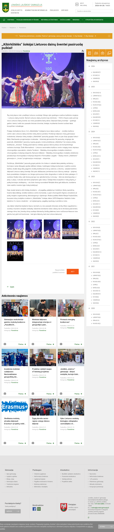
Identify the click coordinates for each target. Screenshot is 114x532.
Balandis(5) (97, 117)
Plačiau (20, 344)
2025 (93, 87)
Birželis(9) (96, 111)
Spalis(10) (96, 320)
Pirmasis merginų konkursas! (67, 320)
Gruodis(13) (97, 92)
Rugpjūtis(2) (97, 105)
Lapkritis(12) (97, 96)
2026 (93, 66)
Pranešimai (22, 27)
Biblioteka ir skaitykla (41, 487)
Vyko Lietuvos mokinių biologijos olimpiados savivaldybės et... (69, 421)
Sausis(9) (96, 216)
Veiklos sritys (16, 10)
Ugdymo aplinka (12, 476)
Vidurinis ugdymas (40, 474)
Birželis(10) (97, 156)
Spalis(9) (96, 144)
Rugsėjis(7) (96, 192)
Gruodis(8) (96, 272)
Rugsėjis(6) (96, 102)
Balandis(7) (97, 72)
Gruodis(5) (96, 314)
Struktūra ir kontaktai (94, 20)
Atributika (10, 487)
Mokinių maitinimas (40, 484)
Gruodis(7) (96, 182)
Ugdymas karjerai (39, 479)
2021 (93, 266)
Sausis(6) (96, 126)
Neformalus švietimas (49, 20)
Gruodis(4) (96, 227)
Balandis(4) (97, 162)
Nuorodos (93, 474)
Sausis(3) (96, 261)
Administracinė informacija (36, 10)
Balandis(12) (97, 252)
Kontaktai (15, 13)
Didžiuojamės (65, 20)
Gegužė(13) (96, 291)
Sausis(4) (96, 81)
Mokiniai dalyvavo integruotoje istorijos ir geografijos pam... (41, 322)
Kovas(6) (96, 297)
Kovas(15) (96, 255)
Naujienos (13, 27)
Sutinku (102, 526)
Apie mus (64, 10)
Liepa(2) (95, 153)
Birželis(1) (96, 201)
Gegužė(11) (96, 204)
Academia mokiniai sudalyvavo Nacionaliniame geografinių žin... (12, 373)
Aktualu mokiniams (96, 484)
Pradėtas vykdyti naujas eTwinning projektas (42, 370)
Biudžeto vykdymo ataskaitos (71, 474)
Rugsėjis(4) (96, 236)
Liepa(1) (95, 284)
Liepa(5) (95, 108)
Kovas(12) (96, 120)
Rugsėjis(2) (96, 323)
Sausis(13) (96, 171)
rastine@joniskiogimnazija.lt (100, 507)
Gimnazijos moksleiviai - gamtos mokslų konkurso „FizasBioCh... (14, 322)
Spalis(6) (96, 188)
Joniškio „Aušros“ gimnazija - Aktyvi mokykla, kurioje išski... (69, 371)
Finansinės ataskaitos (69, 476)
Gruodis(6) (96, 137)
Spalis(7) (96, 99)
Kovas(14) (96, 75)
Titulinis (4, 27)
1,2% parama (94, 479)
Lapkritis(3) (97, 275)
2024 (93, 132)
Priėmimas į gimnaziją (96, 481)
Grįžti (12, 287)
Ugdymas (10, 20)
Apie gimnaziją (11, 474)
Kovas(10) (96, 165)
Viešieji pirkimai (67, 479)
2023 (93, 176)
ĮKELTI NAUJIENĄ (83, 4)
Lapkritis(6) (97, 185)
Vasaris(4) (96, 258)
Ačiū (73, 271)
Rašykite (9, 511)
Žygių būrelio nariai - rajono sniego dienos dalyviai (41, 421)
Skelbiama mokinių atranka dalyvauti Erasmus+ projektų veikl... (15, 421)
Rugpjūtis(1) (97, 195)
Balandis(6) (97, 207)
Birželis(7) (96, 246)
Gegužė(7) (96, 114)
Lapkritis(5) (97, 230)
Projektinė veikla (67, 481)
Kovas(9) (96, 210)
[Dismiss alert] (109, 36)
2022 (93, 221)
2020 (93, 308)
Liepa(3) (95, 243)
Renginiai (76, 20)
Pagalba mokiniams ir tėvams (27, 20)
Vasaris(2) (96, 168)
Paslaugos (54, 10)
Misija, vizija (10, 479)
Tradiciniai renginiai (13, 484)
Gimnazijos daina (12, 481)
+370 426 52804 (99, 504)
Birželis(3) (96, 288)
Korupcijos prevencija (96, 487)
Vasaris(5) (96, 78)
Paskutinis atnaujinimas (102, 4)
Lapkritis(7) (97, 140)
